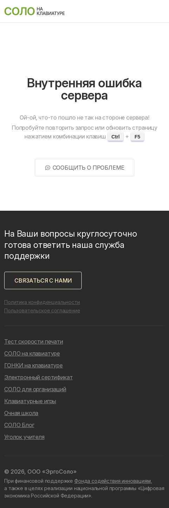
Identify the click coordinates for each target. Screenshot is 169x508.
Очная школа (21, 412)
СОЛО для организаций (35, 389)
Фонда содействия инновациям (112, 481)
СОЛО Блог (19, 424)
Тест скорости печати (33, 341)
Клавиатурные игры (30, 401)
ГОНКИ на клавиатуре (33, 365)
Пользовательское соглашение (42, 310)
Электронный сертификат (38, 377)
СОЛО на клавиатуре (32, 353)
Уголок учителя (24, 436)
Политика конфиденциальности (42, 302)
